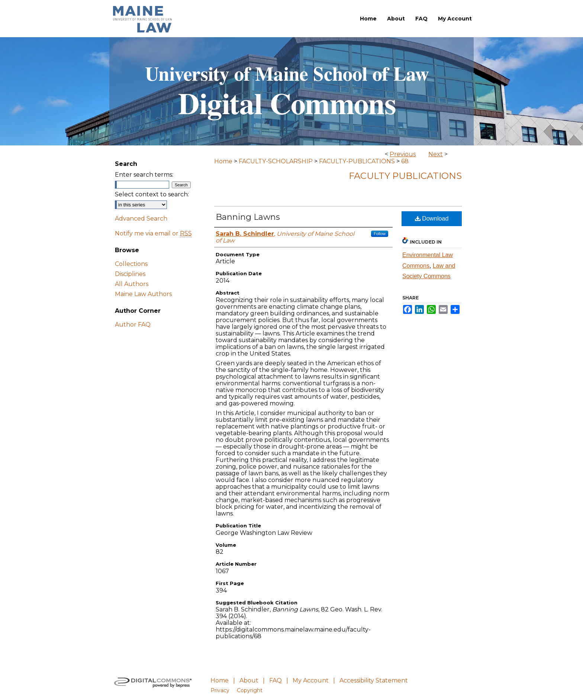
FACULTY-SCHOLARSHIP (276, 161)
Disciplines (130, 273)
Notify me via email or (153, 233)
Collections (131, 263)
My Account (311, 680)
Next (435, 154)
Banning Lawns (248, 217)
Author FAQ (133, 324)
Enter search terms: (144, 174)
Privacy (219, 690)
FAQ (275, 680)
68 (405, 161)
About (248, 680)
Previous (403, 154)
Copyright (249, 690)
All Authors (131, 284)
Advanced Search (141, 218)
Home (223, 161)
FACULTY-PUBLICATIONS (357, 161)
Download (432, 218)
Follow (380, 233)
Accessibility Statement (373, 680)
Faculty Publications (405, 175)
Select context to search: (152, 194)
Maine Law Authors (143, 294)
